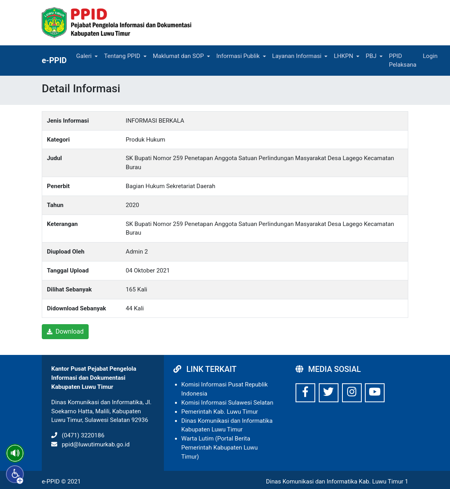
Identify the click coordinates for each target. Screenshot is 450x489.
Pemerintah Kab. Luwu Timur (219, 411)
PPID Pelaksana (403, 60)
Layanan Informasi (297, 56)
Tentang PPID (122, 56)
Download (65, 331)
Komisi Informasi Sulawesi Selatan (227, 402)
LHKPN (343, 56)
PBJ (371, 56)
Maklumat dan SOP (178, 56)
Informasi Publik (238, 56)
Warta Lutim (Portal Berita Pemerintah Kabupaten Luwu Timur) (219, 447)
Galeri (83, 56)
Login (430, 56)
